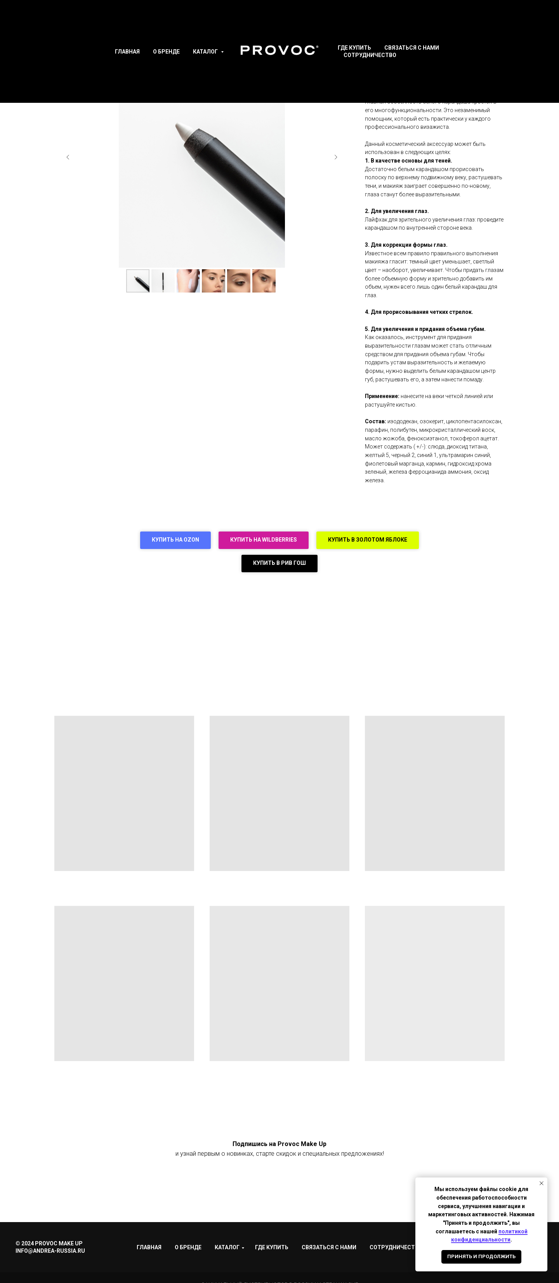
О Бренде (166, 51)
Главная (127, 51)
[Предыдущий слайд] (68, 157)
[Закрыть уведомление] (541, 1183)
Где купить (354, 48)
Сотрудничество (370, 55)
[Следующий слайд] (336, 157)
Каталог (206, 51)
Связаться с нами (411, 48)
